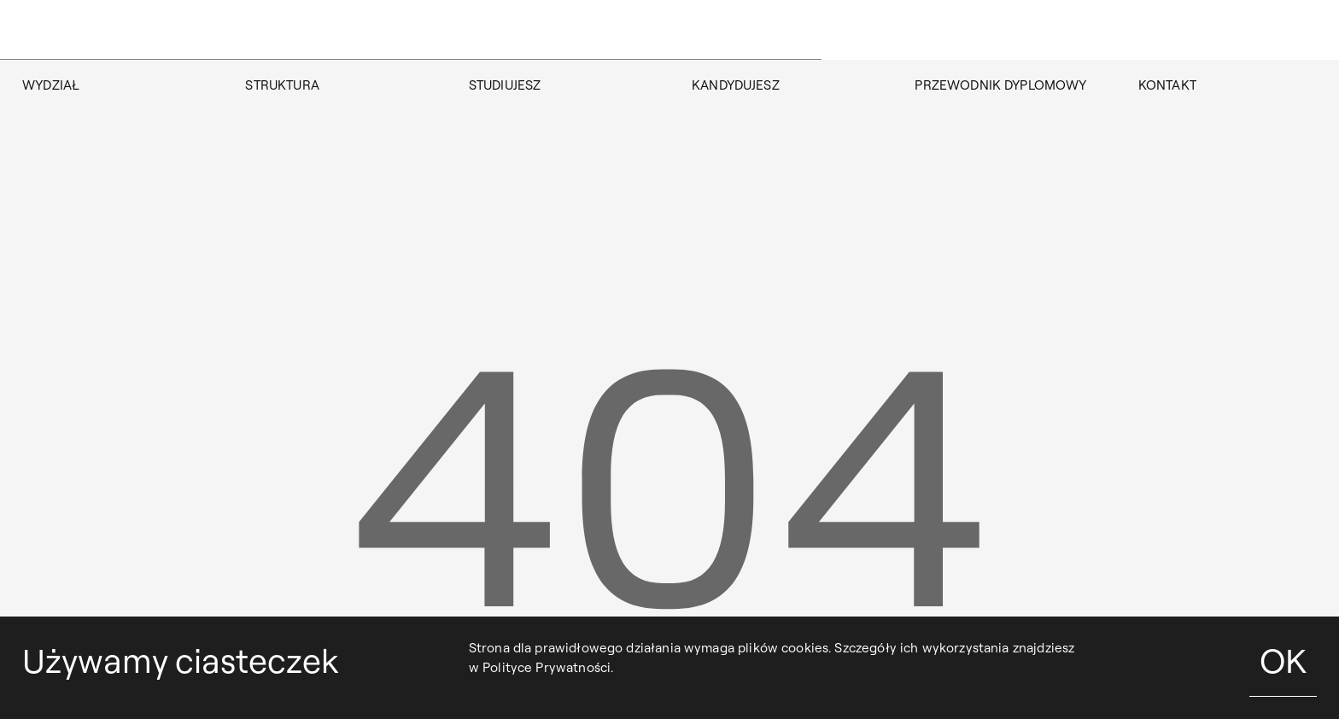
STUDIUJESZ (505, 85)
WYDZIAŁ (50, 85)
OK (1283, 660)
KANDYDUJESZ (736, 85)
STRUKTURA (282, 85)
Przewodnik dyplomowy (1000, 85)
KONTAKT (1167, 85)
